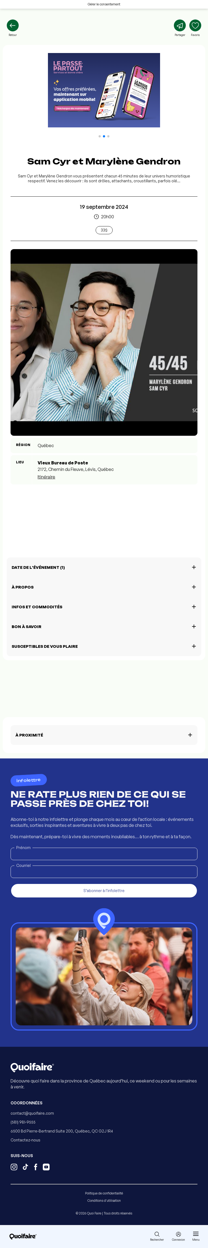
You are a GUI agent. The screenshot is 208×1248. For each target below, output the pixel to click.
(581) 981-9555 (23, 1122)
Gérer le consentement (104, 4)
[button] (100, 136)
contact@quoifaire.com (32, 1113)
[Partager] (180, 28)
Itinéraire (46, 477)
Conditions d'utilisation (104, 1201)
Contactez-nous (25, 1140)
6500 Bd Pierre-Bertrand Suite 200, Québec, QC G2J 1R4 (62, 1131)
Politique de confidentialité (104, 1193)
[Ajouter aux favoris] (195, 28)
